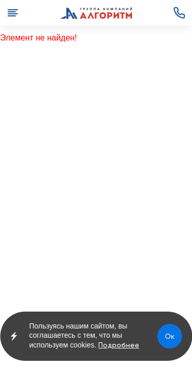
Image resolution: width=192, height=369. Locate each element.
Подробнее (118, 345)
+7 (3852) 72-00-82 (179, 13)
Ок (170, 336)
